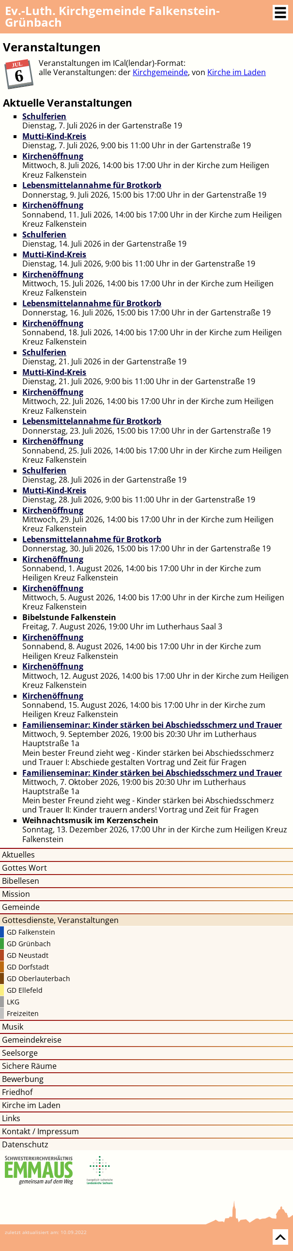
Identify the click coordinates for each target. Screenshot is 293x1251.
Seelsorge (20, 1053)
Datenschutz (25, 1144)
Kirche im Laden (236, 72)
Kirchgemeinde (160, 72)
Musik (12, 1026)
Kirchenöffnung (52, 156)
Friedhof (17, 1092)
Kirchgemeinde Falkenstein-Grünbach (112, 16)
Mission (16, 894)
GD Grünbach (29, 943)
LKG (13, 1001)
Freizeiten (23, 1013)
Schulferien (44, 116)
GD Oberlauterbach (38, 978)
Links (11, 1118)
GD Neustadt (27, 955)
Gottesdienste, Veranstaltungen (60, 920)
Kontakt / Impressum (40, 1131)
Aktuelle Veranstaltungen (67, 102)
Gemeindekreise (32, 1039)
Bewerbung (23, 1079)
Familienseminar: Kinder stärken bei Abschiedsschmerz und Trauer (152, 724)
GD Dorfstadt (28, 966)
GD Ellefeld (25, 990)
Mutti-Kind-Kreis (54, 136)
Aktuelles (18, 854)
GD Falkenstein (31, 932)
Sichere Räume (29, 1066)
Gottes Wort (24, 867)
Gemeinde (21, 907)
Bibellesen (20, 881)
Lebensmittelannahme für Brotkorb (91, 185)
